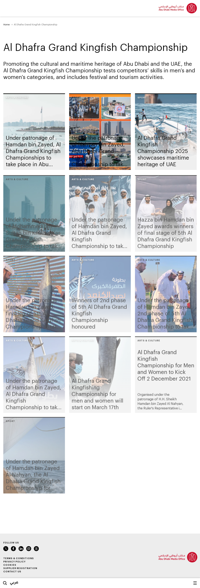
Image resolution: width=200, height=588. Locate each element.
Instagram (28, 548)
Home (6, 24)
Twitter (5, 548)
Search (5, 583)
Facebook (13, 548)
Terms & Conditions (18, 558)
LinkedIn (21, 548)
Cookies (9, 564)
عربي (14, 582)
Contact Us (12, 571)
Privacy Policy (14, 561)
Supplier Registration (20, 568)
